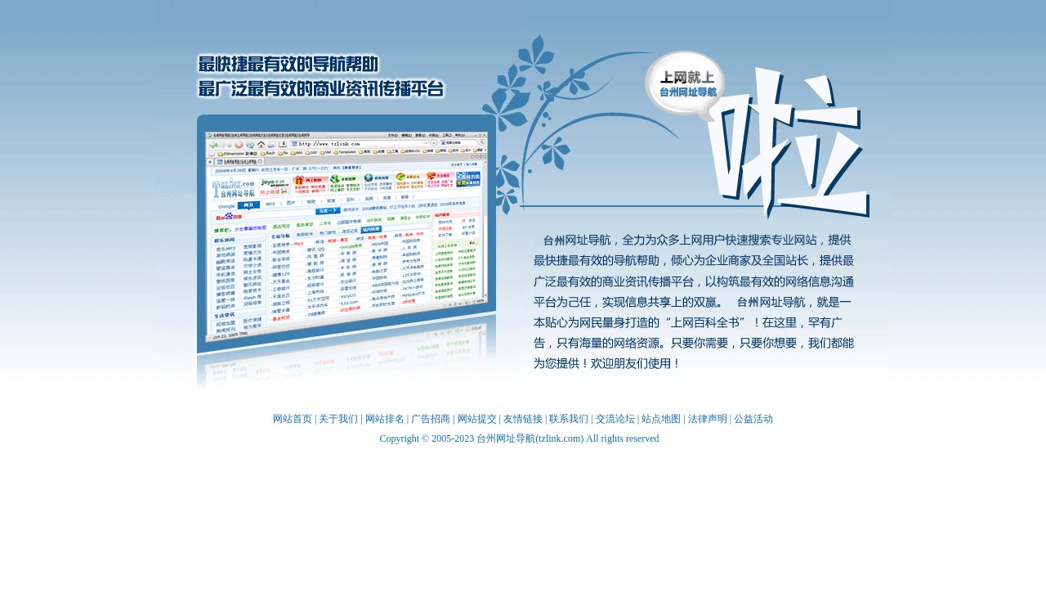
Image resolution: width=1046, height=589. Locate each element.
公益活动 (753, 419)
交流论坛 (615, 419)
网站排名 (385, 419)
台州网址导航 (346, 234)
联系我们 (568, 419)
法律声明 (707, 419)
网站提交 (477, 419)
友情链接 (523, 419)
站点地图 (661, 419)
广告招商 (430, 419)
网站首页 (292, 419)
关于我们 (338, 419)
